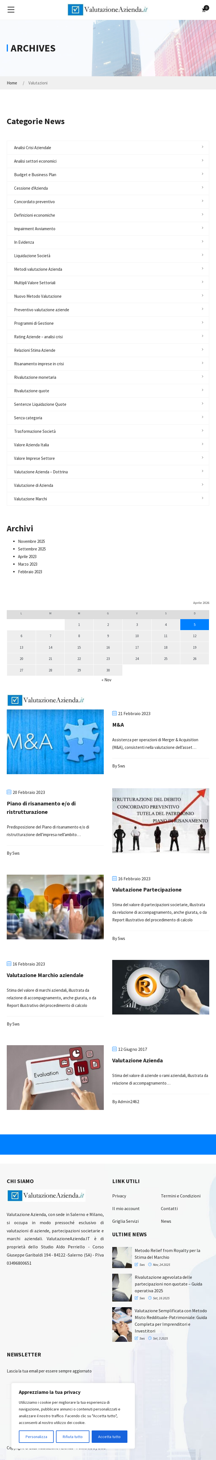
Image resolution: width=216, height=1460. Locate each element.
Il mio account (126, 1208)
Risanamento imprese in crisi (39, 363)
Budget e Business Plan (35, 174)
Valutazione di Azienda (33, 485)
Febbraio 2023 (30, 571)
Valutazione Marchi (30, 498)
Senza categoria (28, 417)
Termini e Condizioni (181, 1196)
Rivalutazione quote (31, 390)
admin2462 (128, 1101)
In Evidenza (24, 242)
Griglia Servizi (125, 1221)
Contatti (169, 1208)
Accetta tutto (109, 1436)
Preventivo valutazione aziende (41, 309)
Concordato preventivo (34, 201)
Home (12, 83)
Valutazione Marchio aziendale (45, 974)
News (166, 1221)
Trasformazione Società (35, 431)
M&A (118, 724)
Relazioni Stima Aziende (34, 350)
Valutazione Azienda (137, 1060)
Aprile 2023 (27, 556)
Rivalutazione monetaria (35, 377)
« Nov (106, 679)
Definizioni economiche (34, 215)
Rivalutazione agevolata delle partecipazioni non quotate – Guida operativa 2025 (168, 1283)
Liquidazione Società (32, 255)
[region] (73, 1416)
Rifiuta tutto (73, 1436)
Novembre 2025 (31, 541)
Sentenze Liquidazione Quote (40, 404)
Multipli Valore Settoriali (34, 282)
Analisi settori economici (35, 161)
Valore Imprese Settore (34, 458)
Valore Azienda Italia (31, 444)
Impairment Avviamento (34, 228)
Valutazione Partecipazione (147, 889)
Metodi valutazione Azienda (38, 269)
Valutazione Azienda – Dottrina (41, 471)
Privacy (119, 1196)
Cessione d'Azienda (31, 188)
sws (121, 766)
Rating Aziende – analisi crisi (38, 336)
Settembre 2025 (32, 549)
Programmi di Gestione (34, 323)
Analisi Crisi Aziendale (32, 147)
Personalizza (36, 1436)
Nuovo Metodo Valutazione (38, 296)
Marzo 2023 (27, 564)
